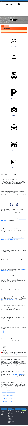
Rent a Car (10, 416)
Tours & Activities (11, 417)
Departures (6, 25)
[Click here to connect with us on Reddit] (18, 413)
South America (3, 413)
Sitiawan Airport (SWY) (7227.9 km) (7, 402)
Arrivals (2, 25)
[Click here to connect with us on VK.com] (20, 413)
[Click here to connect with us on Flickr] (18, 412)
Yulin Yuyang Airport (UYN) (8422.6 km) (7, 396)
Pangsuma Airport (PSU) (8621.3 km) (7, 398)
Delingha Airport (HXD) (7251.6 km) (7, 395)
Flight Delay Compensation (10, 420)
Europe (2, 414)
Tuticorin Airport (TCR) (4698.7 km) (7, 399)
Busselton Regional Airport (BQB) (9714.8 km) (8, 393)
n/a (3, 331)
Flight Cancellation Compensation (11, 421)
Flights (10, 415)
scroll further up (6, 342)
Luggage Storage (11, 418)
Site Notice (22, 413)
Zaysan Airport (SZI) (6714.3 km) (6, 401)
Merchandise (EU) (11, 411)
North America (3, 416)
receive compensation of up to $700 (12, 356)
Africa (2, 415)
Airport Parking (11, 414)
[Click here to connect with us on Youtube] (16, 412)
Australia (3, 412)
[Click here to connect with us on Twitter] (20, 412)
